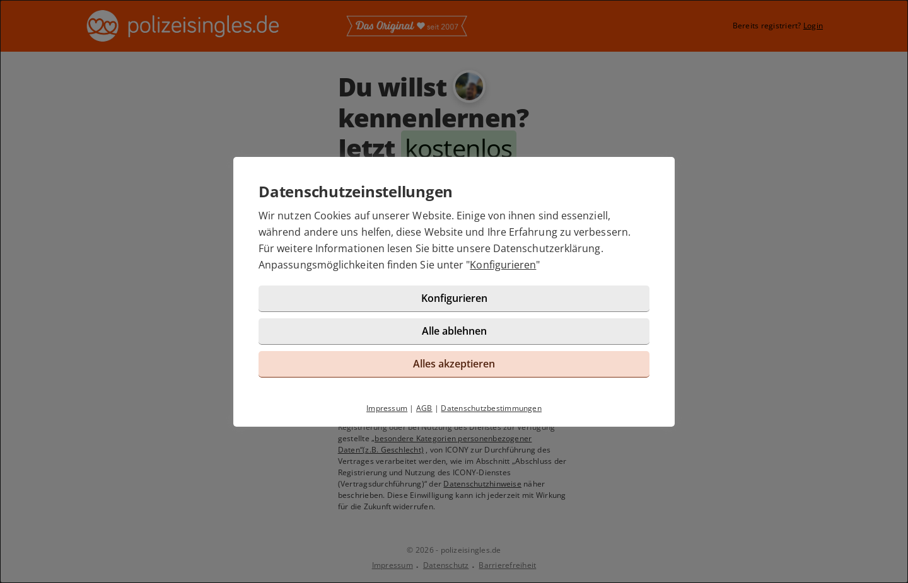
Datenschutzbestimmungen (491, 408)
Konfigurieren (503, 265)
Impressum (386, 408)
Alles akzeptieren (454, 364)
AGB (424, 408)
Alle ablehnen (454, 331)
